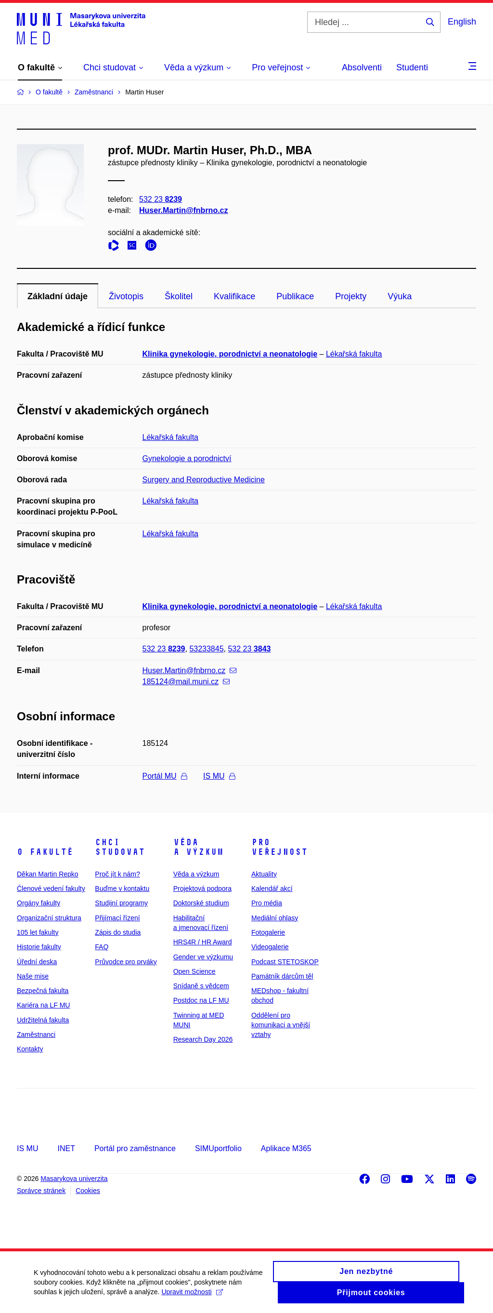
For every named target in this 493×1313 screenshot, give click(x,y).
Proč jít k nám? (117, 874)
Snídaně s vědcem (201, 986)
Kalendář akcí (272, 888)
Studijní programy (121, 903)
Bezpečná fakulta (42, 991)
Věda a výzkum (198, 847)
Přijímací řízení (117, 918)
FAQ (101, 947)
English (462, 22)
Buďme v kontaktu (122, 888)
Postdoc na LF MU (201, 1000)
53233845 (206, 649)
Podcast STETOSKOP (285, 962)
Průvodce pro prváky (125, 962)
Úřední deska (37, 962)
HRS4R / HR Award (202, 942)
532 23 (160, 199)
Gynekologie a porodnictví (187, 458)
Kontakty (30, 1049)
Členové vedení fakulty (51, 888)
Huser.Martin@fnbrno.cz (183, 210)
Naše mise (33, 976)
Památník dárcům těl (282, 976)
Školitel (179, 296)
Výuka (400, 296)
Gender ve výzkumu (203, 957)
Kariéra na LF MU (43, 1005)
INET (66, 1148)
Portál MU (165, 776)
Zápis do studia (118, 932)
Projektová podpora (202, 888)
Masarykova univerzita (73, 1178)
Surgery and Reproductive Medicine (204, 480)
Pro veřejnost (279, 847)
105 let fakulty (37, 932)
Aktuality (264, 874)
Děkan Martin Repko (47, 874)
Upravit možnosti (191, 1297)
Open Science (194, 971)
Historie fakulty (39, 947)
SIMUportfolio (218, 1148)
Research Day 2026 (203, 1039)
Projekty (350, 296)
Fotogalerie (268, 932)
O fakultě (45, 852)
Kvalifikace (234, 296)
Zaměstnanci (36, 1034)
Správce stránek (41, 1190)
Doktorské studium (201, 903)
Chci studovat (120, 847)
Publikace (295, 296)
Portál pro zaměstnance (135, 1148)
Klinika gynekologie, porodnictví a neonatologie (230, 354)
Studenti (412, 67)
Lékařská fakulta (354, 354)
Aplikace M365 (286, 1148)
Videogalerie (270, 947)
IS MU (218, 776)
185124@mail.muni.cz (186, 681)
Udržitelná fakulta (43, 1020)
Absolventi (362, 67)
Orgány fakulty (38, 903)
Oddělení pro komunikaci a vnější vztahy (280, 1025)
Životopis (126, 296)
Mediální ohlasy (274, 918)
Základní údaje (57, 296)
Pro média (266, 903)
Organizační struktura (49, 918)
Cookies (88, 1190)
